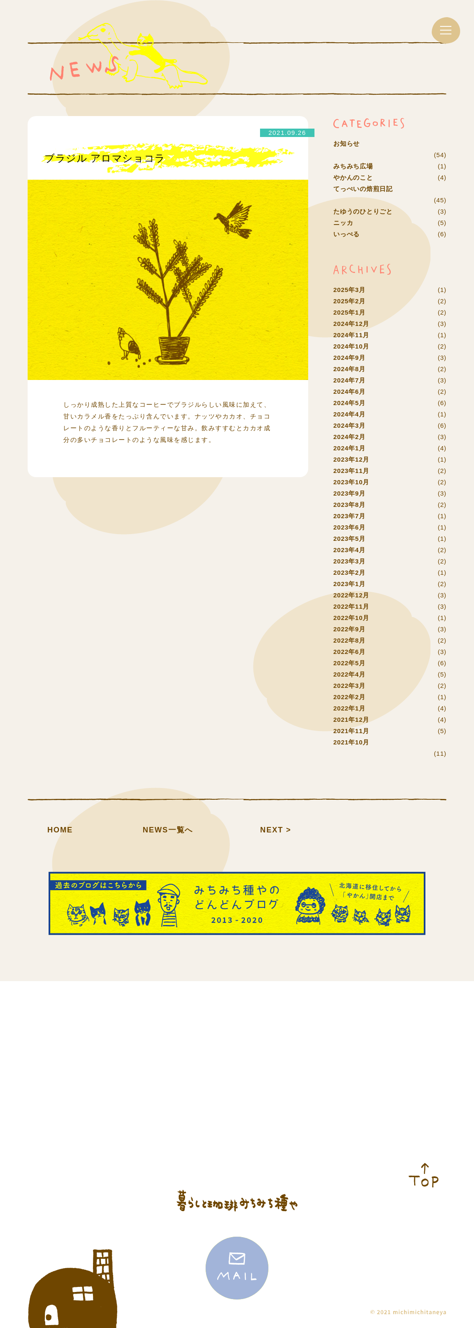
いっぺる (346, 234)
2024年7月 (349, 380)
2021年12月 (351, 719)
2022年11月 (351, 606)
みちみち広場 (353, 166)
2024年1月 (349, 448)
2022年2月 (349, 696)
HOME (60, 830)
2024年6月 (349, 391)
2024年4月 (349, 414)
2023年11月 (351, 470)
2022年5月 (349, 663)
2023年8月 (349, 504)
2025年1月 (349, 312)
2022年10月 (351, 617)
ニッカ (343, 222)
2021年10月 (351, 742)
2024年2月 (349, 436)
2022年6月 (349, 651)
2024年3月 (349, 425)
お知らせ (346, 143)
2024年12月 (351, 323)
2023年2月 (349, 572)
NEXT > (275, 830)
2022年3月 (349, 685)
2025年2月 (349, 301)
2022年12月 (351, 595)
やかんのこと (353, 177)
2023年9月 (349, 493)
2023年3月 (349, 561)
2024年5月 (349, 402)
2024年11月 (351, 334)
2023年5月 (349, 538)
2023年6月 (349, 527)
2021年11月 (351, 730)
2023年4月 (349, 549)
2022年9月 (349, 629)
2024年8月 (349, 368)
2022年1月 (349, 708)
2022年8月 (349, 640)
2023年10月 (351, 482)
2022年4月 (349, 674)
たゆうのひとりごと (363, 211)
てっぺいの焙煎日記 (363, 188)
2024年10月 (351, 346)
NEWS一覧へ (168, 830)
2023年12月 (351, 459)
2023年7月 (349, 515)
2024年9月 (349, 357)
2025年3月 (349, 289)
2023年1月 (349, 583)
